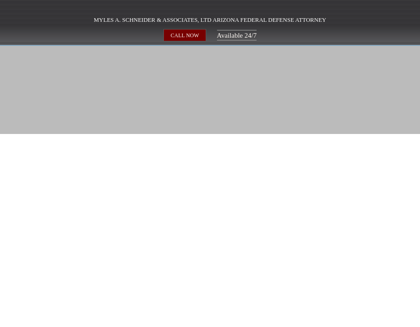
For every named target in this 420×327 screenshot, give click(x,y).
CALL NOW (185, 35)
